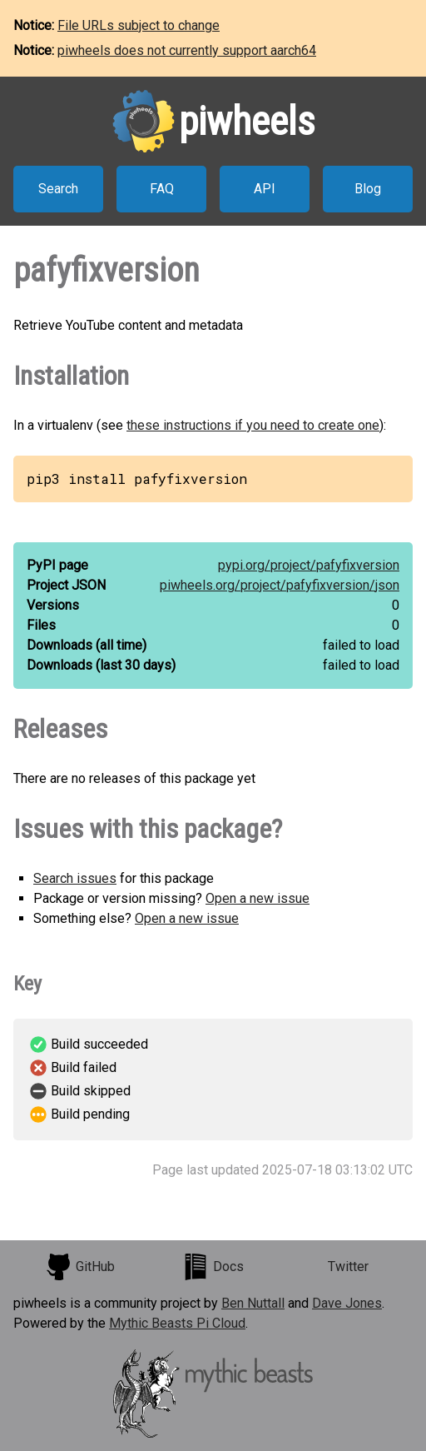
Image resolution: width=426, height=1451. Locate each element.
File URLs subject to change (138, 25)
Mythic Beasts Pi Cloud (177, 1323)
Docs (213, 1267)
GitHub (80, 1267)
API (264, 189)
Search (58, 189)
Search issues (74, 878)
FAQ (162, 189)
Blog (367, 189)
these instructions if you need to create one (252, 425)
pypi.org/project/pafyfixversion (308, 565)
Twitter (348, 1266)
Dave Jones (347, 1303)
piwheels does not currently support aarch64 (186, 50)
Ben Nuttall (253, 1303)
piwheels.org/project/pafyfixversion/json (279, 585)
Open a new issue (258, 898)
